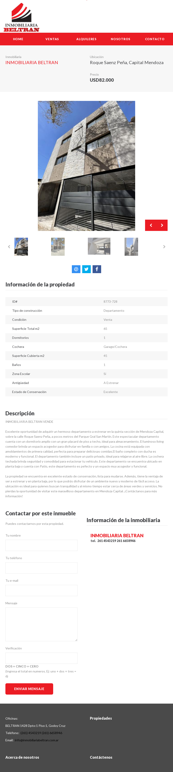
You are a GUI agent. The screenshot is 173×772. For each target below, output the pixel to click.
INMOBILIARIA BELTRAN (31, 62)
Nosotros (120, 39)
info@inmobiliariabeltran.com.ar (37, 740)
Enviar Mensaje (29, 689)
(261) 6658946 (52, 733)
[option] (86, 166)
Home (18, 39)
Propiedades (101, 718)
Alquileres (86, 39)
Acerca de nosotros (22, 757)
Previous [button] (150, 225)
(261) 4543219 (30, 733)
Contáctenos (101, 757)
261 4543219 (106, 541)
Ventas (52, 39)
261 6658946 (126, 541)
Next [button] (162, 225)
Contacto (155, 39)
